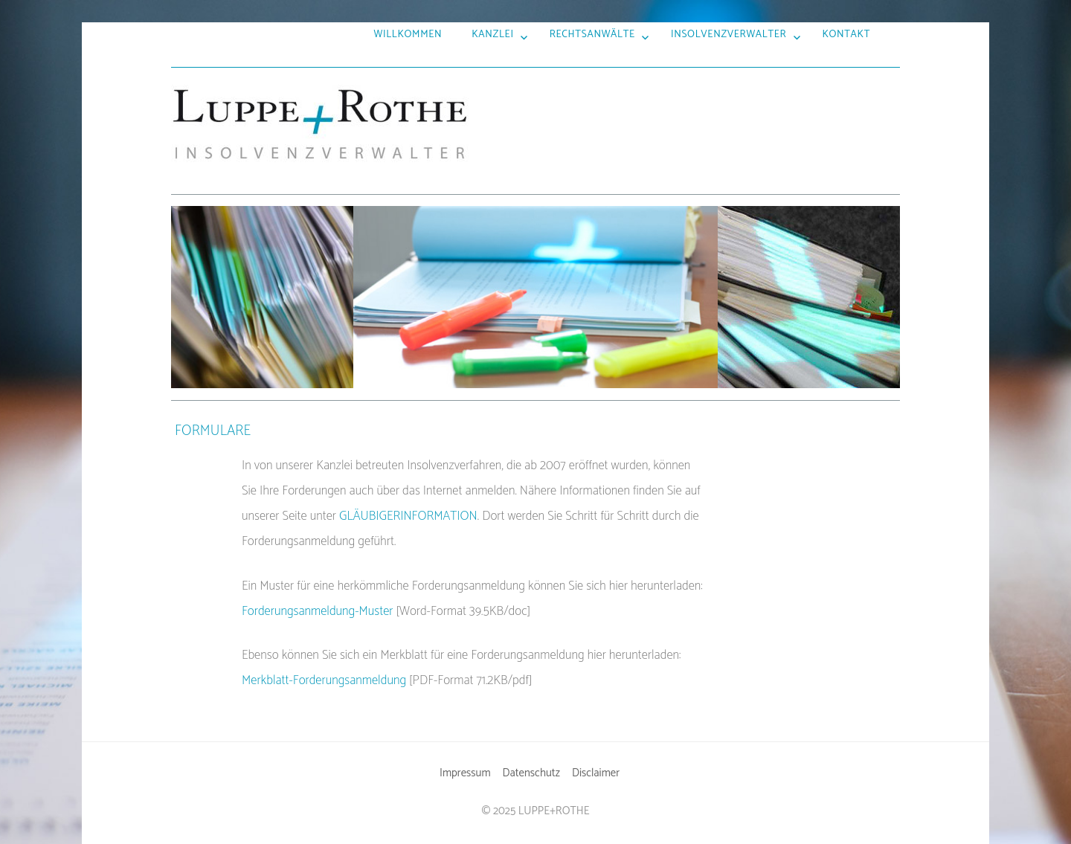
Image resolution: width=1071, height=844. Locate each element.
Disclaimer (596, 773)
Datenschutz (531, 773)
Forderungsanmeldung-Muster (317, 611)
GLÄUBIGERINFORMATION (408, 516)
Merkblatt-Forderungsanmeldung (324, 680)
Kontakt (846, 34)
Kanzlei (492, 34)
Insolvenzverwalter (729, 34)
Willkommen (408, 34)
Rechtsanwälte (592, 34)
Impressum (465, 773)
